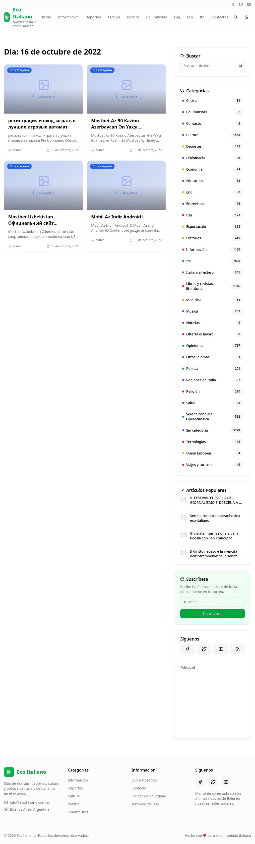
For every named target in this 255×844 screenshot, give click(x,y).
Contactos (219, 17)
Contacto (138, 788)
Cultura (114, 17)
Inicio (46, 17)
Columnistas (156, 17)
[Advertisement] (213, 703)
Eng (177, 17)
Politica (133, 17)
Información (68, 17)
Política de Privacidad (148, 796)
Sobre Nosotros (144, 780)
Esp (190, 17)
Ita (202, 17)
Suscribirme (213, 613)
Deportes (93, 17)
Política (73, 804)
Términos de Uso (145, 804)
